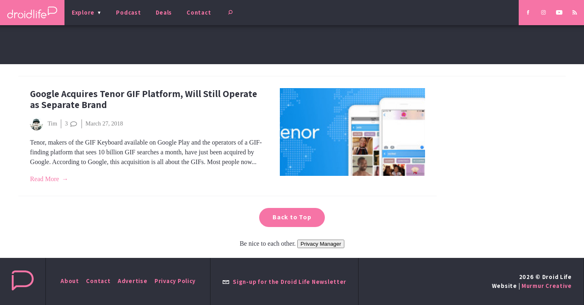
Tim (43, 123)
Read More (44, 178)
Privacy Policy (175, 281)
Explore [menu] (83, 12)
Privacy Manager (321, 244)
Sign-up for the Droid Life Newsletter (284, 282)
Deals (164, 12)
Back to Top (292, 217)
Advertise (133, 281)
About (69, 281)
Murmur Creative (547, 286)
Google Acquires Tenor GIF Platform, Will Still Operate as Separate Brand (143, 99)
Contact (199, 12)
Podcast (128, 12)
